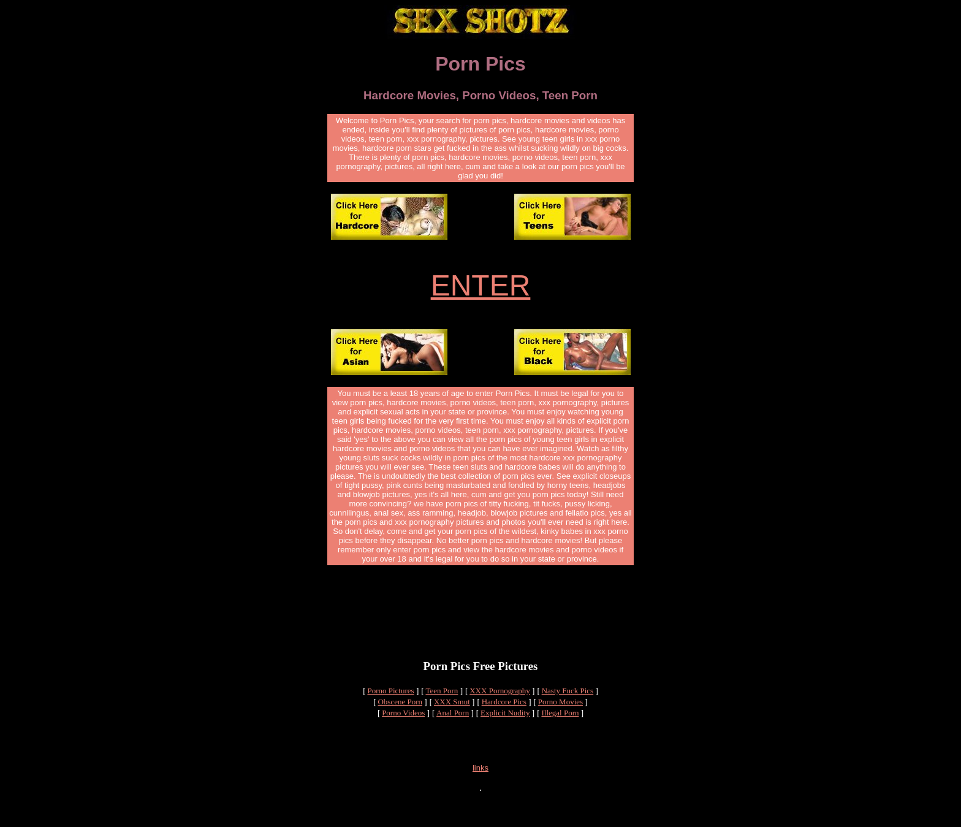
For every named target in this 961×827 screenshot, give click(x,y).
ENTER (481, 287)
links (480, 791)
